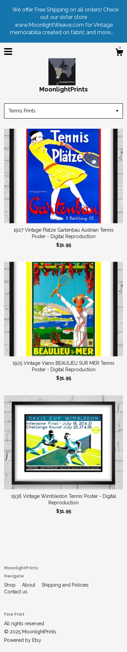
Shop (10, 585)
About (29, 585)
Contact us (15, 591)
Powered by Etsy (22, 640)
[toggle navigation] (8, 51)
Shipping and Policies (65, 585)
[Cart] (119, 53)
